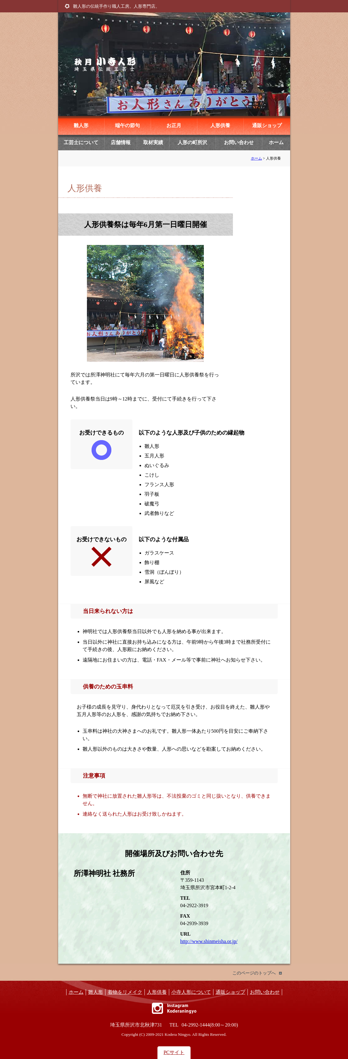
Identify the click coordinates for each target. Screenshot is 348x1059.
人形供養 (220, 125)
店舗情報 (121, 142)
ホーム (276, 142)
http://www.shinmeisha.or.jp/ (209, 941)
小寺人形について (191, 992)
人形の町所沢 (192, 142)
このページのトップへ (254, 973)
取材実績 (153, 142)
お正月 (173, 125)
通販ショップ (267, 125)
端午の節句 (127, 125)
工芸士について (81, 142)
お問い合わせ (239, 142)
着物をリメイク (125, 992)
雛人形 (81, 125)
